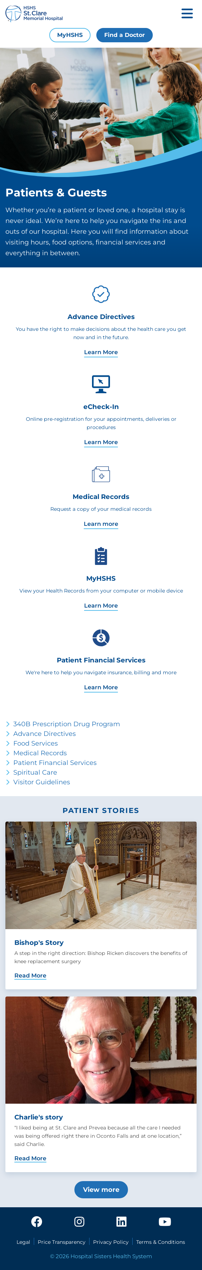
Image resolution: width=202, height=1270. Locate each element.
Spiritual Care (35, 772)
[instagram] (79, 1222)
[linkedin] (121, 1222)
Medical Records (40, 753)
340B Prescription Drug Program (66, 724)
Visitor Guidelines (41, 782)
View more (101, 1190)
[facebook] (36, 1222)
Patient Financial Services (55, 763)
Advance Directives (44, 734)
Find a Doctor (124, 35)
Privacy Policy (111, 1242)
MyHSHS (70, 35)
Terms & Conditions (160, 1242)
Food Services (35, 743)
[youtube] (165, 1222)
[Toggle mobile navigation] (187, 14)
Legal (23, 1242)
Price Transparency (62, 1242)
